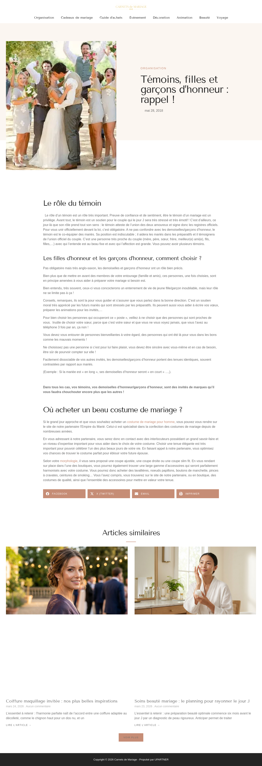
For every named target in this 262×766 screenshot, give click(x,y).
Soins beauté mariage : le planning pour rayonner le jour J (192, 701)
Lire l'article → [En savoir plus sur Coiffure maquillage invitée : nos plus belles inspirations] (19, 725)
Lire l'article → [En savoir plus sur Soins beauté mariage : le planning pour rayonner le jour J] (147, 725)
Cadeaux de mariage (77, 17)
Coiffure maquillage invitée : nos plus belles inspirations (62, 701)
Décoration (161, 17)
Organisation (44, 17)
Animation (184, 17)
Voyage (222, 17)
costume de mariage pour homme (150, 422)
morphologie (68, 461)
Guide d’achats (111, 17)
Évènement (137, 17)
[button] (64, 493)
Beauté (204, 17)
